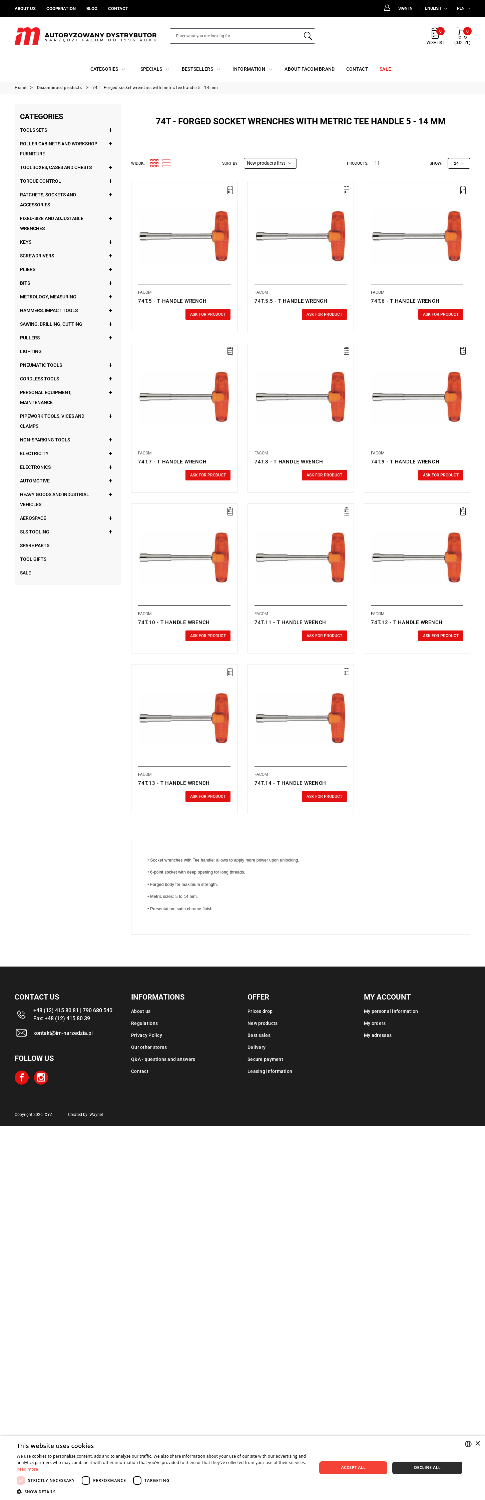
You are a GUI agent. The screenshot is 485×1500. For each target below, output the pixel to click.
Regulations (144, 1023)
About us (140, 1011)
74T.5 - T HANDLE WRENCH (172, 301)
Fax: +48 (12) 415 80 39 (61, 1018)
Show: (436, 163)
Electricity (34, 453)
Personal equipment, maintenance (45, 397)
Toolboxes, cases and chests (56, 167)
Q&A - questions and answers (163, 1059)
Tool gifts (33, 559)
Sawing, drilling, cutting (51, 324)
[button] (162, 1491)
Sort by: (230, 163)
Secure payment (265, 1059)
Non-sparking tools (45, 439)
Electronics (35, 467)
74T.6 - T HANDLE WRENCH (405, 301)
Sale (25, 572)
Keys (25, 242)
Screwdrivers (37, 255)
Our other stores (149, 1047)
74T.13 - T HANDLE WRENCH (174, 783)
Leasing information (270, 1071)
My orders (375, 1023)
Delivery (257, 1047)
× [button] (477, 1443)
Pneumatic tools (41, 365)
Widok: (138, 163)
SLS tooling (34, 531)
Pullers (30, 337)
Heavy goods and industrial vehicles (54, 499)
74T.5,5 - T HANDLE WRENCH (291, 301)
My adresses (378, 1035)
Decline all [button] (427, 1467)
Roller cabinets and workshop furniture (58, 148)
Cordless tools (39, 378)
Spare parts (34, 545)
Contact (139, 1071)
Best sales (259, 1035)
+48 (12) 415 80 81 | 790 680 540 (72, 1010)
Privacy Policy (146, 1035)
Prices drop (260, 1011)
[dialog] (242, 1468)
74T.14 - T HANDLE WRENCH (290, 783)
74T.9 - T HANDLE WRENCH (405, 462)
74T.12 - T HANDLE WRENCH (407, 622)
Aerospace (33, 518)
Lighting (31, 351)
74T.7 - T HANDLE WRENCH (172, 462)
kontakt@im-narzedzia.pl (63, 1033)
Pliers (27, 269)
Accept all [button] (353, 1467)
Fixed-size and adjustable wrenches (51, 223)
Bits (25, 283)
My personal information (391, 1011)
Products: (357, 163)
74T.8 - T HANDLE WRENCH (289, 462)
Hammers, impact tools (49, 310)
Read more (27, 1469)
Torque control (40, 181)
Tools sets (33, 130)
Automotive (35, 480)
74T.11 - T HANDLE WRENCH (290, 622)
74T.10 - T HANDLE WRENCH (174, 622)
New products (263, 1023)
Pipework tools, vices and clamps (52, 421)
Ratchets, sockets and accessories (48, 199)
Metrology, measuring (48, 296)
